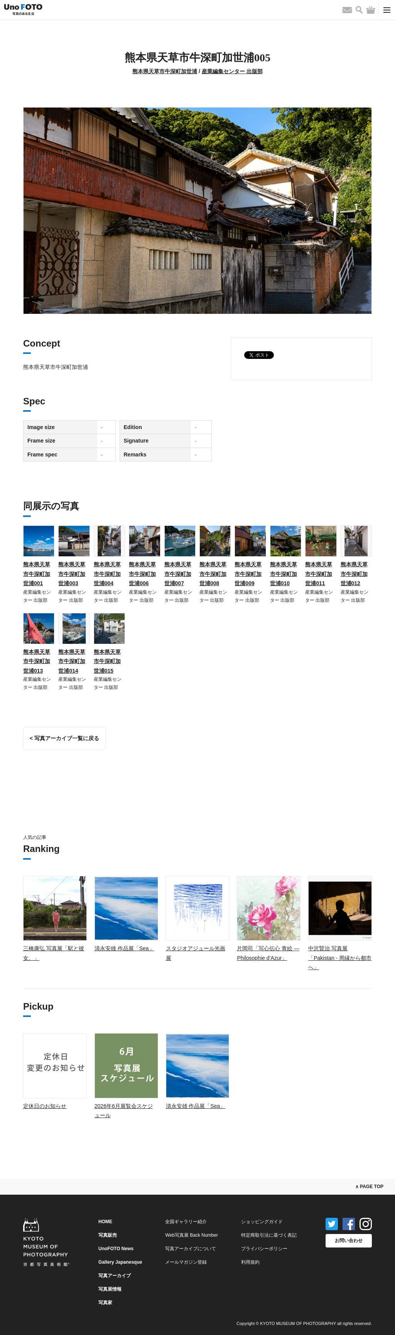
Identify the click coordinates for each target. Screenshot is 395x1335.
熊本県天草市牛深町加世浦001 (36, 573)
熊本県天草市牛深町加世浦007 (177, 573)
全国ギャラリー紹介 (186, 1221)
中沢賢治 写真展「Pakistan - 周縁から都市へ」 (339, 957)
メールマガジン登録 (186, 1262)
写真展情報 (110, 1289)
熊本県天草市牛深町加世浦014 (71, 661)
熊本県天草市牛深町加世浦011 (318, 573)
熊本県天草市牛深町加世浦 (164, 71)
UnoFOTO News (115, 1248)
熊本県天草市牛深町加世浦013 (36, 661)
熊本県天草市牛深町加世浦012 (354, 573)
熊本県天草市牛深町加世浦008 (212, 573)
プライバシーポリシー (264, 1248)
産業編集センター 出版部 (232, 71)
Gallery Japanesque (120, 1262)
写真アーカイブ (114, 1275)
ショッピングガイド (262, 1221)
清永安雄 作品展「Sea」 (124, 948)
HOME (105, 1221)
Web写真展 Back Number (191, 1235)
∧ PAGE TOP (369, 1186)
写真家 (105, 1302)
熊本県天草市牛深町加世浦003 (71, 573)
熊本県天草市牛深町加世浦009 (248, 573)
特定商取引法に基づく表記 (269, 1235)
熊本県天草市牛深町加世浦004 (107, 573)
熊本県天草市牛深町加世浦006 (142, 573)
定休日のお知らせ (44, 1106)
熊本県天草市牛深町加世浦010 (283, 573)
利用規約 (250, 1262)
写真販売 (107, 1235)
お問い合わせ (349, 1240)
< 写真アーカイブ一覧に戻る (64, 738)
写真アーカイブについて (190, 1248)
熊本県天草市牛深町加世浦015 (107, 661)
